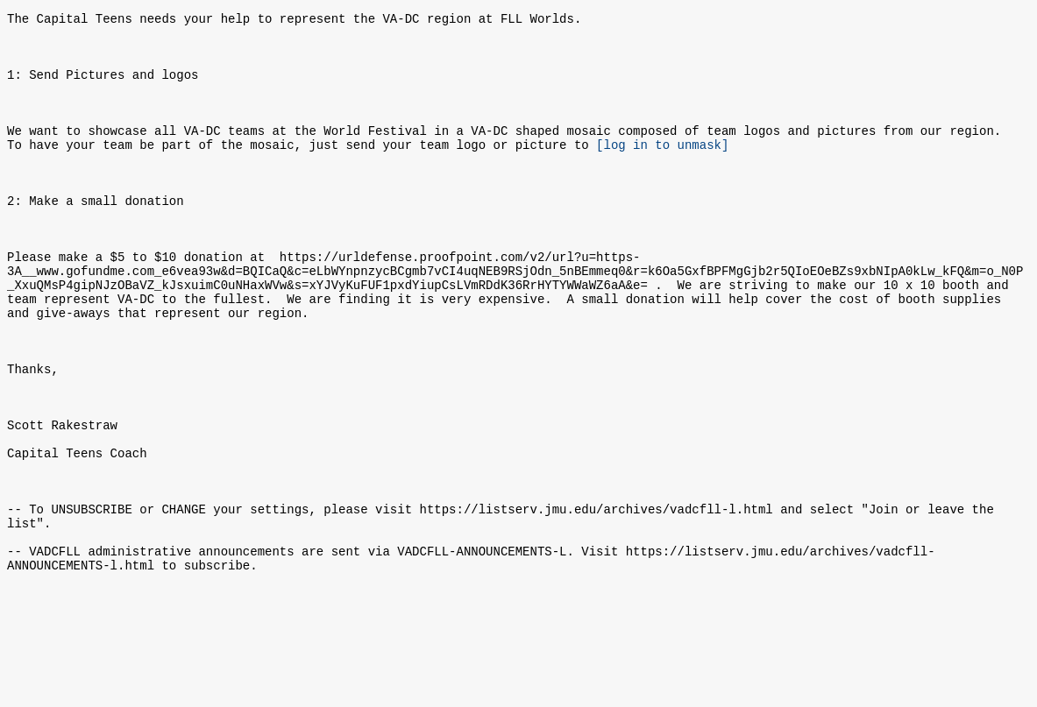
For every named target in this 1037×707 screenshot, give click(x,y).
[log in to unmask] (662, 170)
